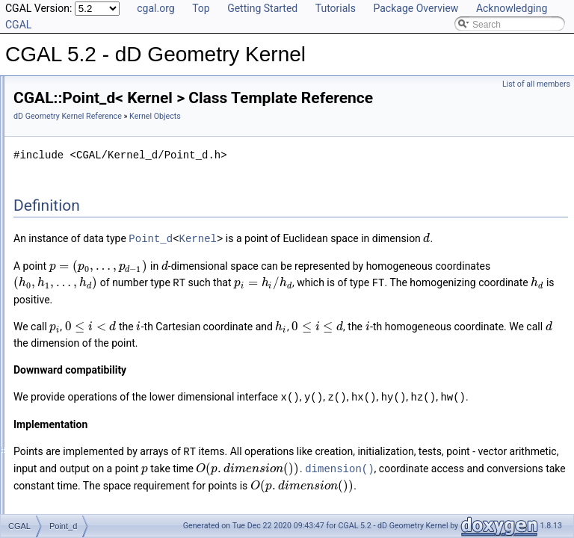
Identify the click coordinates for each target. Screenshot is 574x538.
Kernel (385, 259)
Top (201, 8)
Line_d (62, 252)
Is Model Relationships (70, 417)
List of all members (536, 84)
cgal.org (155, 8)
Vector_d (66, 335)
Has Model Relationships (75, 433)
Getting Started (262, 8)
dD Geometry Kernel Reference (254, 137)
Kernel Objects (66, 170)
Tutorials (335, 8)
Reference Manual (62, 121)
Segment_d (72, 302)
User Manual (50, 104)
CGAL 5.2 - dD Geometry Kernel (77, 88)
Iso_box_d (69, 236)
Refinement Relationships (76, 400)
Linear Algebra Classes (83, 367)
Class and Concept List (71, 466)
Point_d (64, 269)
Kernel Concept (68, 154)
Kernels (52, 351)
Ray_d (62, 285)
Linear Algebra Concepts (86, 384)
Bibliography (50, 450)
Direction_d (72, 203)
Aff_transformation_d (90, 187)
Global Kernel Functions (85, 137)
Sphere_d (68, 318)
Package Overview (415, 8)
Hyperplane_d (77, 219)
